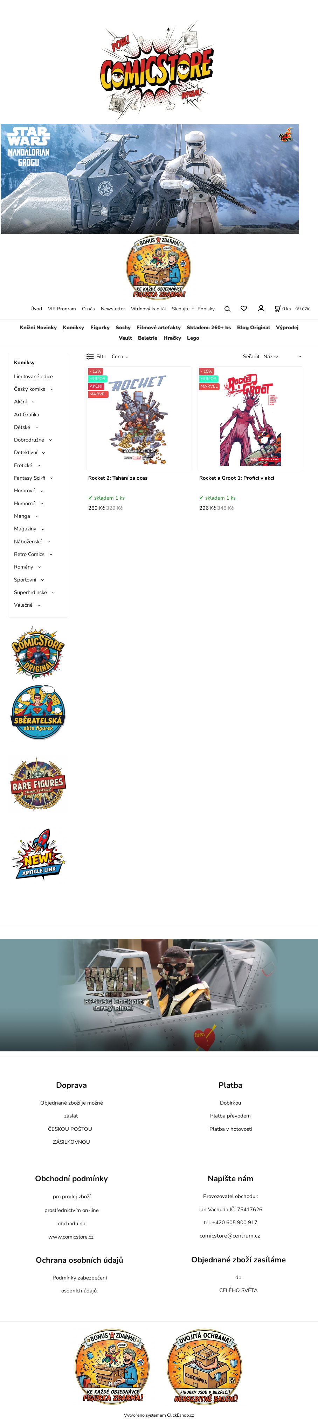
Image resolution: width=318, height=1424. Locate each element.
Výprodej (287, 327)
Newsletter (113, 308)
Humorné (24, 503)
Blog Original (253, 327)
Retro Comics (29, 554)
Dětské (22, 427)
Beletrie (147, 337)
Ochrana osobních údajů (79, 1260)
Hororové (24, 490)
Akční (20, 401)
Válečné (23, 604)
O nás (88, 308)
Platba (230, 1085)
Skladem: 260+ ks (209, 327)
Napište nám (231, 1178)
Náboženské (28, 541)
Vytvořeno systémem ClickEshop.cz (159, 1415)
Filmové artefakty (159, 327)
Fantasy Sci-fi (29, 477)
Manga (22, 516)
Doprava (71, 1085)
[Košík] (283, 309)
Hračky (172, 337)
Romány (23, 566)
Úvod (36, 308)
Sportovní (25, 579)
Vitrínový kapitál (148, 308)
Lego (193, 337)
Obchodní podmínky (71, 1178)
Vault (125, 337)
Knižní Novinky (38, 327)
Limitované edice (33, 376)
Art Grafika (26, 414)
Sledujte (180, 308)
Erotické (23, 465)
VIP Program (62, 308)
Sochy (123, 327)
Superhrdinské (30, 592)
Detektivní (25, 452)
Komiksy (73, 327)
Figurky (100, 327)
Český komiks (29, 389)
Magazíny (25, 528)
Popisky (206, 308)
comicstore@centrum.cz (230, 1236)
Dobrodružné (29, 439)
